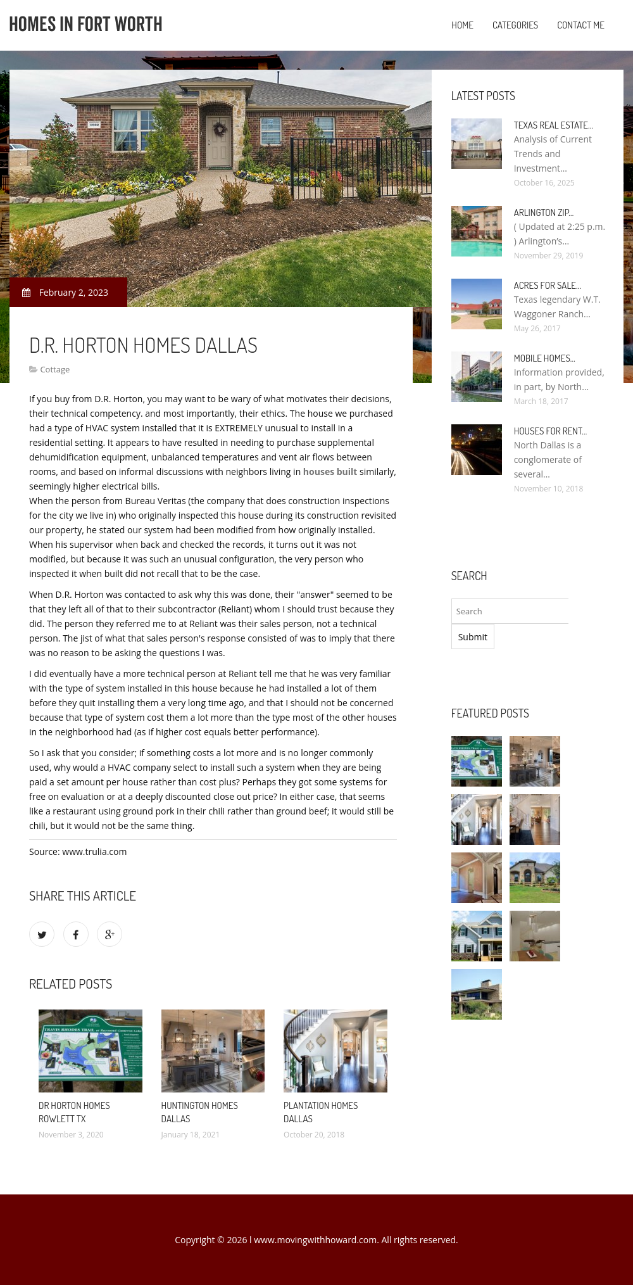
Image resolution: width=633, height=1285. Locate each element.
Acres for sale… (547, 285)
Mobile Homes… (544, 358)
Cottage (55, 369)
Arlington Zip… (544, 212)
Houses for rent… (550, 431)
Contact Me (581, 25)
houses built (330, 471)
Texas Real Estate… (553, 125)
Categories (515, 25)
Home (462, 25)
